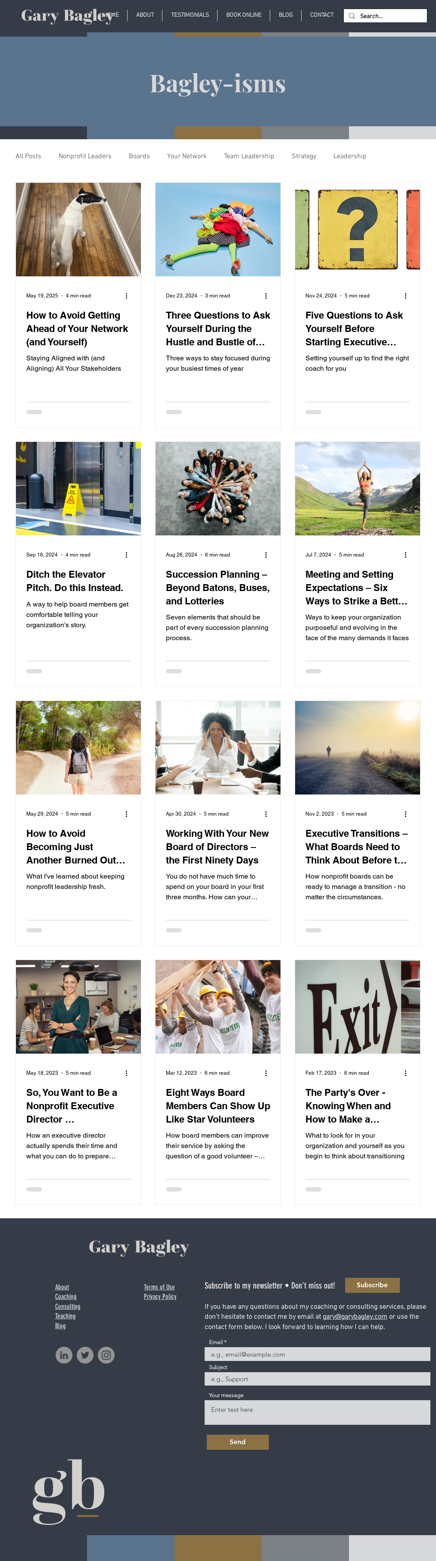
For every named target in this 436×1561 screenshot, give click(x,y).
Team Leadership (249, 156)
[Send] (238, 1442)
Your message (226, 1395)
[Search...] (384, 17)
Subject (218, 1367)
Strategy (304, 156)
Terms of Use (159, 1287)
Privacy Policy (160, 1296)
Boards (139, 156)
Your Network (187, 156)
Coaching (66, 1296)
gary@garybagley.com (355, 1317)
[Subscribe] (372, 1285)
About (62, 1287)
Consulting (68, 1306)
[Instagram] (106, 1355)
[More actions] (129, 296)
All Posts (28, 156)
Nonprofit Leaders (85, 156)
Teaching (65, 1316)
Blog (60, 1326)
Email (216, 1342)
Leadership (350, 156)
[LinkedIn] (64, 1355)
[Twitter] (85, 1355)
